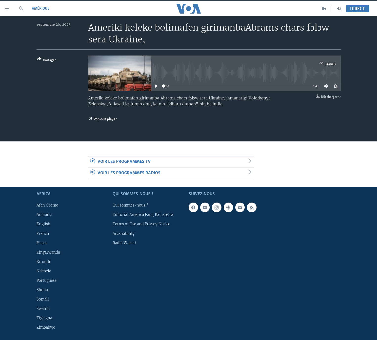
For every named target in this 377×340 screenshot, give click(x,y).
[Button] (46, 61)
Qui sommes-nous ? (130, 205)
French (43, 233)
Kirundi (43, 262)
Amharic (44, 214)
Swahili (43, 308)
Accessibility (124, 233)
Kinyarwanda (48, 252)
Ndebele (44, 271)
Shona (42, 290)
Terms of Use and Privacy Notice (141, 224)
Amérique (40, 9)
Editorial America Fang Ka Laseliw (143, 214)
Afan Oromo (47, 205)
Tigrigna (44, 318)
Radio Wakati (124, 243)
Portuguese (47, 280)
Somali (43, 299)
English (43, 224)
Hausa (42, 243)
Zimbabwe (46, 327)
